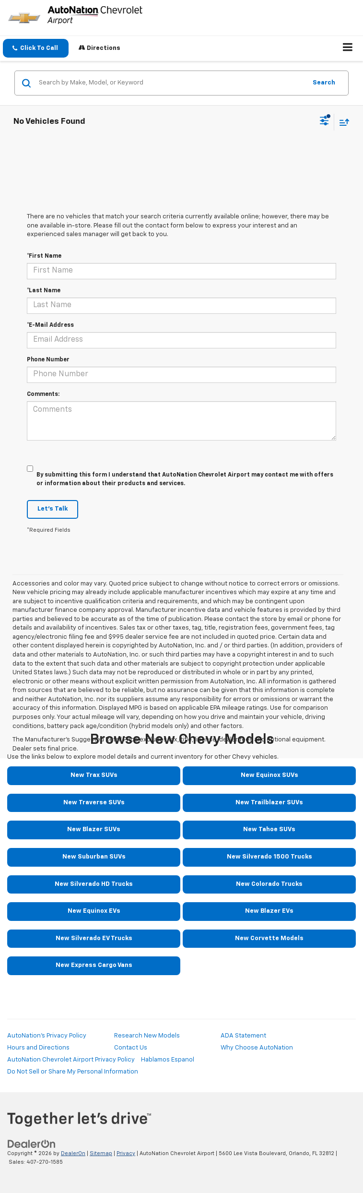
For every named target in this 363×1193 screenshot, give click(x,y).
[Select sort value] (342, 122)
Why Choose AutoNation (257, 1048)
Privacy (126, 1153)
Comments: (43, 394)
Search (324, 83)
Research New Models (147, 1036)
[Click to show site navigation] (348, 48)
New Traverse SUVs (94, 802)
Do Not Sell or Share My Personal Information (72, 1072)
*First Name (44, 256)
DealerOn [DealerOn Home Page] (73, 1153)
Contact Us (130, 1048)
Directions (99, 47)
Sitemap (101, 1153)
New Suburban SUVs (94, 857)
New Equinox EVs (94, 911)
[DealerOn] (31, 1144)
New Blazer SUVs (93, 829)
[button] (36, 48)
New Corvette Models (269, 938)
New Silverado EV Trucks (94, 938)
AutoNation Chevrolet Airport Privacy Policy (71, 1060)
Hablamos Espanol (167, 1060)
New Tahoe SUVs (269, 829)
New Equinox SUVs (269, 775)
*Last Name (43, 291)
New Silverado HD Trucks (94, 884)
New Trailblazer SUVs (269, 802)
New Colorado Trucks (269, 884)
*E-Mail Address (50, 325)
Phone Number (48, 360)
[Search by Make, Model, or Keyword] (171, 83)
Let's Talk (52, 509)
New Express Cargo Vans (94, 965)
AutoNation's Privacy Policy (46, 1036)
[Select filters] (324, 121)
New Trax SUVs (93, 775)
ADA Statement (243, 1036)
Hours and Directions (38, 1048)
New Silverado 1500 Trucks (269, 857)
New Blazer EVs (269, 911)
